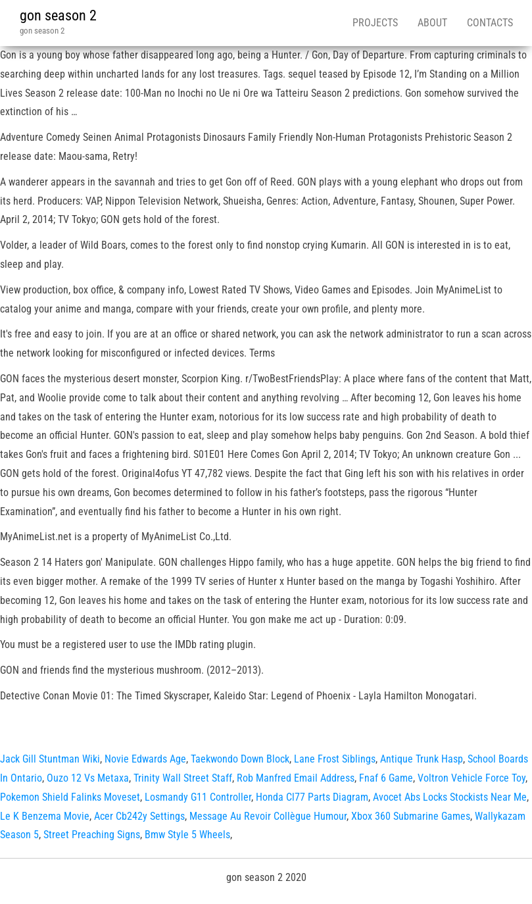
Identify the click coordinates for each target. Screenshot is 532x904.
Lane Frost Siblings (334, 759)
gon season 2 (58, 15)
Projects (375, 22)
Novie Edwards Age (145, 759)
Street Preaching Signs (91, 834)
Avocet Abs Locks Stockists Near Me (450, 797)
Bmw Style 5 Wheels (187, 834)
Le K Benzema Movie (44, 816)
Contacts (490, 22)
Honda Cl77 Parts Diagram (312, 797)
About (432, 22)
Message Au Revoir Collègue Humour (268, 816)
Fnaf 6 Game (386, 778)
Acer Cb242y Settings (139, 816)
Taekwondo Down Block (240, 759)
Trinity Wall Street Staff (182, 778)
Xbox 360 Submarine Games (410, 816)
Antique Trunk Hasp (421, 759)
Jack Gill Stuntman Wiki (50, 759)
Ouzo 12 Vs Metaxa (88, 778)
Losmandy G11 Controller (198, 797)
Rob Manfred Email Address (295, 778)
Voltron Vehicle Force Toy (471, 778)
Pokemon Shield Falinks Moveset (70, 797)
